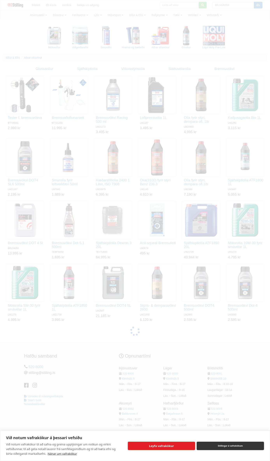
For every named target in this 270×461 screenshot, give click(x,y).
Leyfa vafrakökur (161, 446)
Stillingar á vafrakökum (230, 445)
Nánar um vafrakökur (62, 454)
